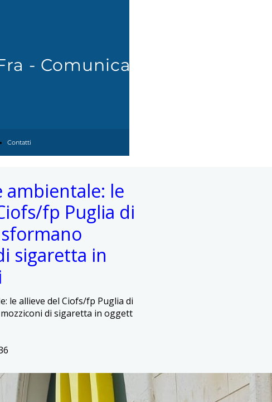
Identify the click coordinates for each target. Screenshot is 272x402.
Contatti (19, 142)
